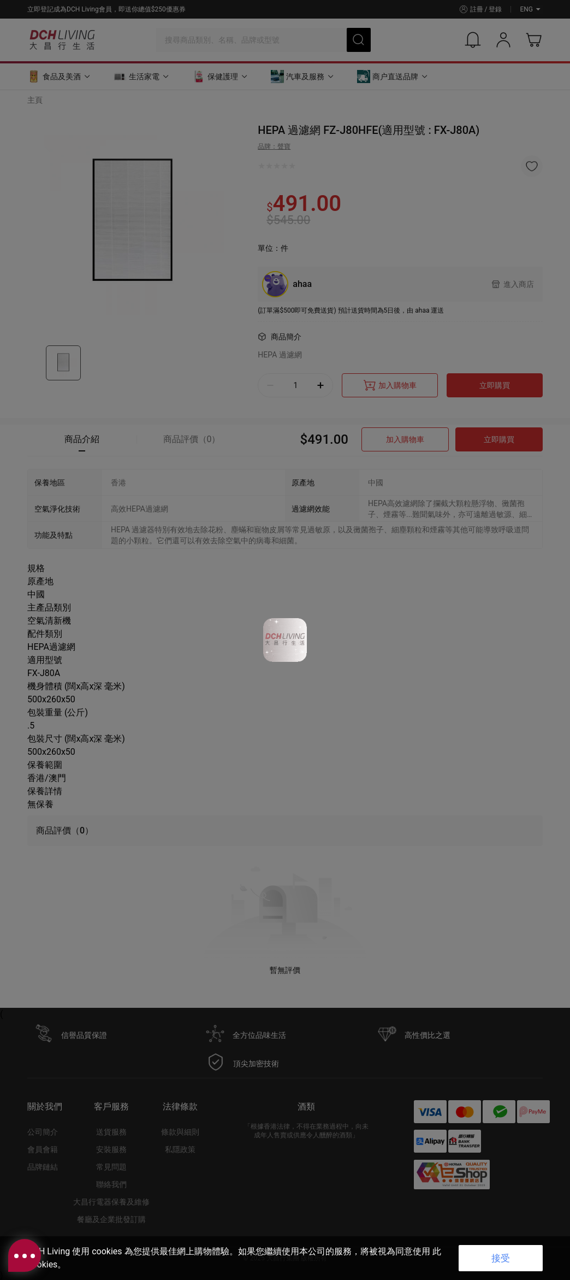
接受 (500, 1258)
